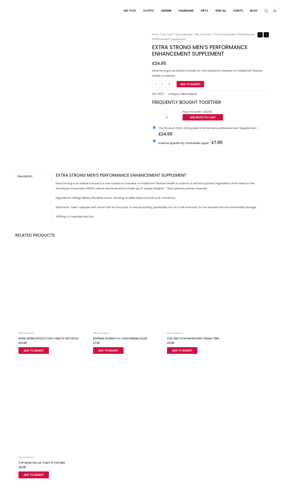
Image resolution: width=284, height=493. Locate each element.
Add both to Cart (203, 119)
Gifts (150, 431)
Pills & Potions (204, 36)
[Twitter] (25, 457)
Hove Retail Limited (28, 479)
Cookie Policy (221, 426)
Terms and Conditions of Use (232, 416)
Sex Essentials (184, 36)
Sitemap (263, 482)
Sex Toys (167, 36)
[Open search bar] (266, 12)
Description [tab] (25, 179)
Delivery (217, 431)
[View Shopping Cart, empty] (275, 12)
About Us (87, 416)
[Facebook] (16, 457)
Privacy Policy (221, 421)
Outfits (151, 426)
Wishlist (86, 436)
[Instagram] (34, 457)
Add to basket (190, 86)
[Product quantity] (162, 86)
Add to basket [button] (36, 343)
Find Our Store (90, 426)
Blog (215, 436)
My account (89, 431)
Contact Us (89, 421)
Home (155, 36)
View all (151, 436)
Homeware (154, 421)
